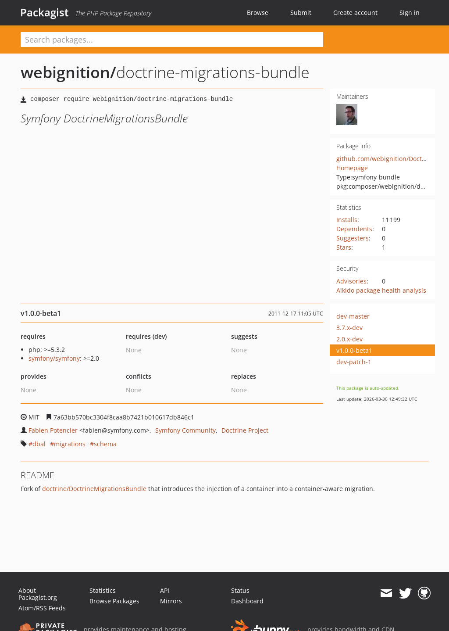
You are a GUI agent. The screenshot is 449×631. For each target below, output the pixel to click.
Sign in (409, 12)
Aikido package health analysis (381, 290)
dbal (39, 444)
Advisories (351, 281)
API (164, 590)
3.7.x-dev (349, 327)
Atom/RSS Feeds (42, 608)
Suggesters (352, 238)
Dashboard (247, 601)
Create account (355, 12)
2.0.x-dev (349, 339)
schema (105, 444)
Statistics (102, 590)
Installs (346, 219)
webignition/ (68, 72)
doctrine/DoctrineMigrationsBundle (94, 488)
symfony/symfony (54, 358)
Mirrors (171, 601)
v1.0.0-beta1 (354, 350)
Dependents (354, 229)
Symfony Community (185, 430)
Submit (300, 12)
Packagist (44, 12)
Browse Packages (114, 601)
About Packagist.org (37, 594)
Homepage (352, 168)
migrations (70, 444)
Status (240, 590)
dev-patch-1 (353, 362)
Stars (343, 247)
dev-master (353, 316)
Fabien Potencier (53, 430)
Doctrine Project (244, 430)
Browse (257, 12)
